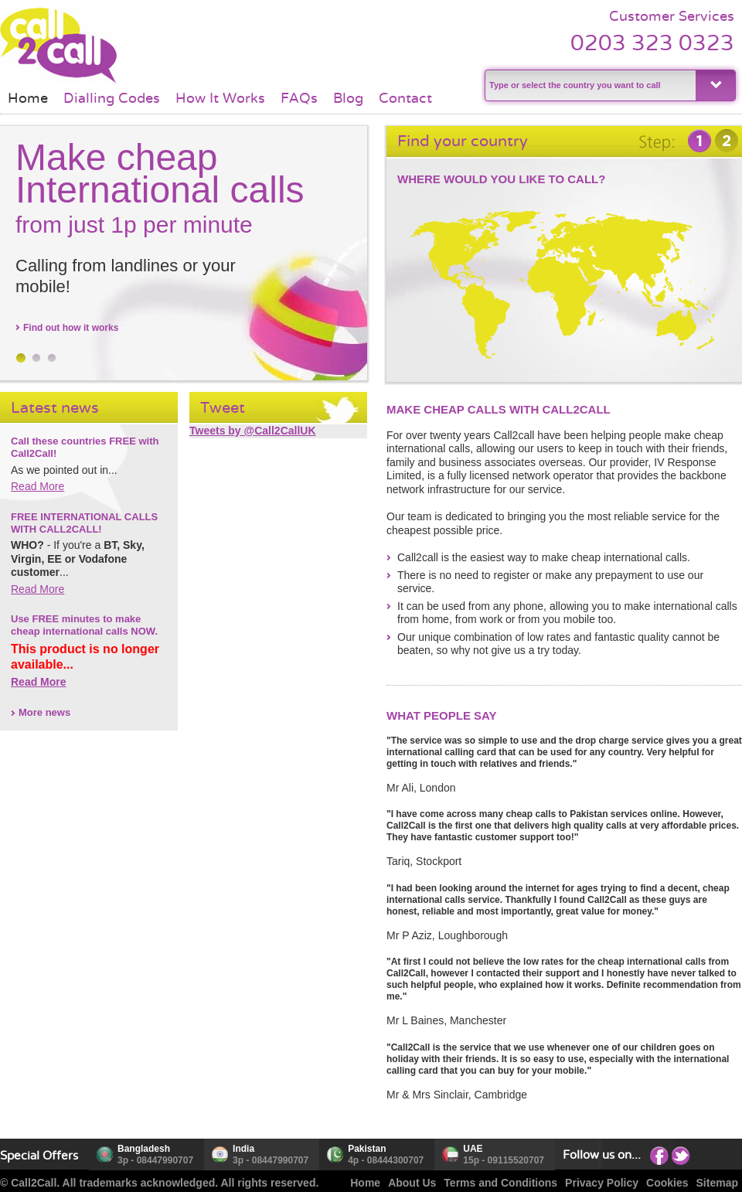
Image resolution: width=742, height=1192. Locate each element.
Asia (631, 260)
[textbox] (589, 85)
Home (28, 98)
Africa (562, 296)
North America (476, 250)
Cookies (667, 1183)
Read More (37, 486)
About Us (412, 1183)
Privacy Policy (601, 1183)
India (243, 1148)
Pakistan (367, 1148)
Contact (405, 98)
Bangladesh (143, 1148)
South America (486, 321)
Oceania (685, 322)
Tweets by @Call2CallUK (252, 430)
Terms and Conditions (500, 1183)
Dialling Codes (111, 98)
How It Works (220, 98)
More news (44, 712)
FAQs (299, 98)
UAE (472, 1148)
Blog (348, 98)
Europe (564, 234)
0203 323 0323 (652, 43)
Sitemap (717, 1183)
